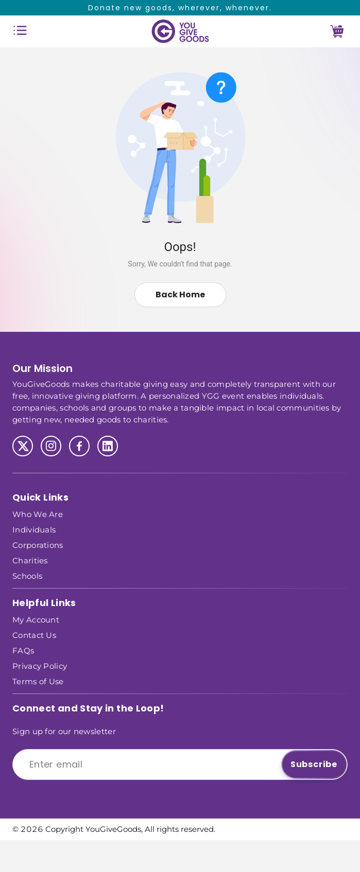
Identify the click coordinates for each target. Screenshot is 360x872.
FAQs (23, 650)
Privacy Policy (39, 665)
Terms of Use (38, 681)
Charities (30, 560)
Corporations (37, 544)
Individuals (34, 529)
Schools (27, 575)
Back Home (180, 294)
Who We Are (37, 514)
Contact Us (34, 634)
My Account (35, 619)
